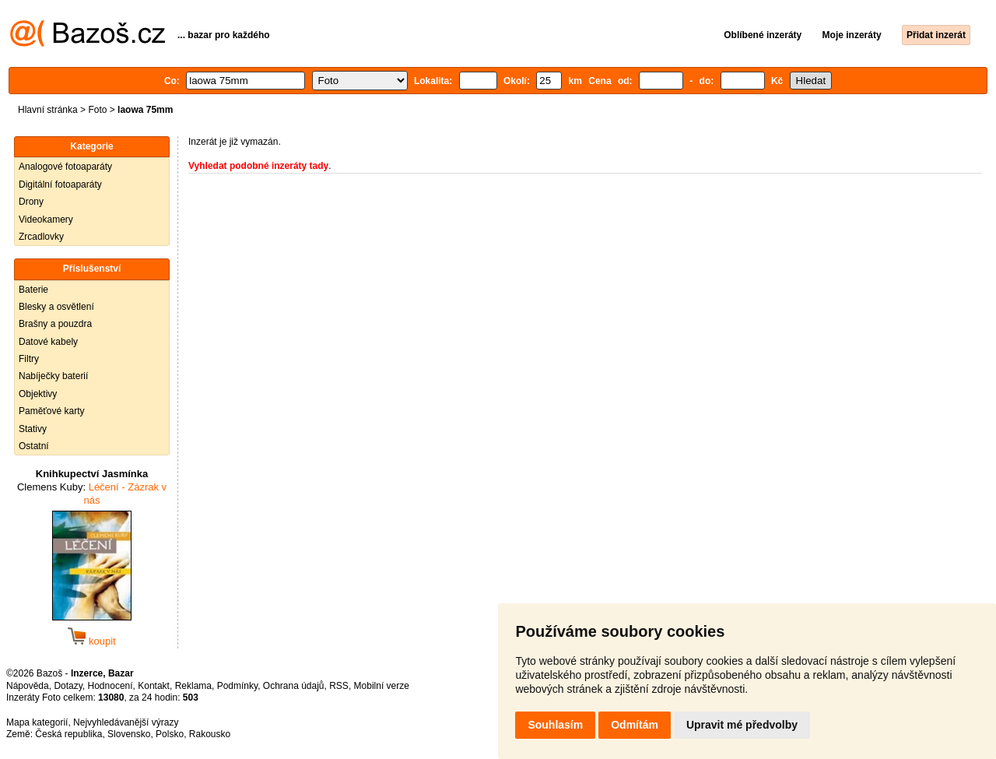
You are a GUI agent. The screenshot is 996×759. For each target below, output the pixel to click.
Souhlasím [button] (555, 725)
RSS (339, 685)
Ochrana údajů (293, 685)
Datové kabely (48, 341)
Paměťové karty (52, 411)
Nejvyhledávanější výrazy (125, 722)
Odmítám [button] (634, 725)
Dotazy (68, 685)
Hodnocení (110, 685)
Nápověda (27, 685)
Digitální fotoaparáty (60, 184)
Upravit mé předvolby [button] (742, 725)
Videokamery (46, 219)
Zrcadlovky (41, 236)
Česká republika (68, 734)
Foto (97, 109)
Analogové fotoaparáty (65, 166)
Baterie (33, 289)
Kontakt (154, 685)
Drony (31, 201)
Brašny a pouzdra (55, 323)
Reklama (193, 685)
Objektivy (38, 393)
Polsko (170, 734)
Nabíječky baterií (53, 376)
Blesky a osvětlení (56, 306)
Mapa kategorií (37, 722)
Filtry (29, 358)
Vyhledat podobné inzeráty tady (258, 165)
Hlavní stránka (48, 109)
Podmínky (237, 685)
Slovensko (128, 734)
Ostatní (34, 446)
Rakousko (209, 734)
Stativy (33, 428)
